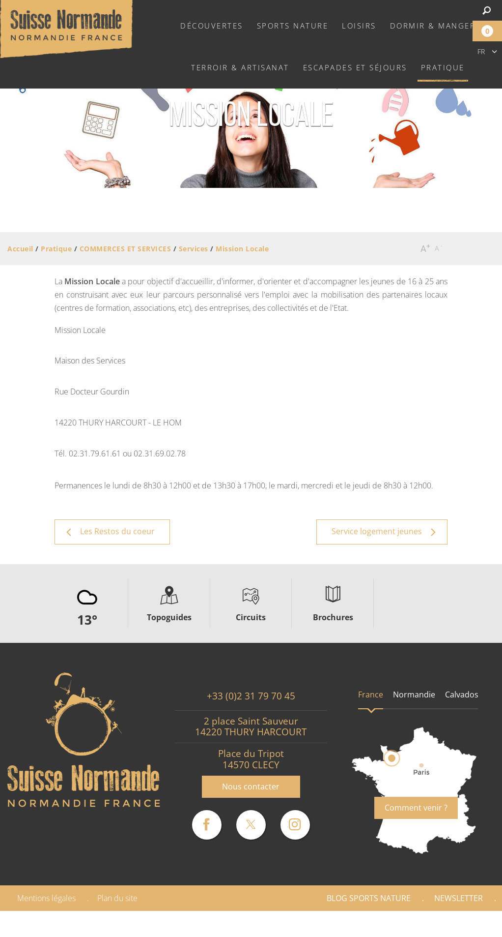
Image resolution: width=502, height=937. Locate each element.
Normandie (414, 694)
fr (481, 51)
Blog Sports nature (369, 898)
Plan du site (117, 898)
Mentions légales (46, 898)
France (370, 694)
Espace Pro (411, 923)
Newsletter (458, 898)
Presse (471, 923)
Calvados (461, 694)
